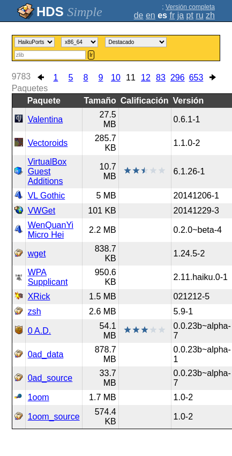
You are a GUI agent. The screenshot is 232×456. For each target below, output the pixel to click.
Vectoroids (48, 143)
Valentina (45, 119)
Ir (91, 55)
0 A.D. (39, 330)
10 (116, 77)
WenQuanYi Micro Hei (50, 229)
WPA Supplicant (48, 277)
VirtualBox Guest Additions (47, 171)
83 (161, 77)
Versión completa (190, 7)
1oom (38, 397)
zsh (34, 311)
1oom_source (54, 416)
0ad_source (50, 378)
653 (196, 77)
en (150, 15)
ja (180, 15)
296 (177, 77)
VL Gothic (46, 195)
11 (131, 77)
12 (146, 77)
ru (199, 15)
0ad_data (46, 354)
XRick (39, 296)
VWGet (42, 210)
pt (189, 15)
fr (172, 15)
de (139, 15)
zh (210, 15)
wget (37, 253)
